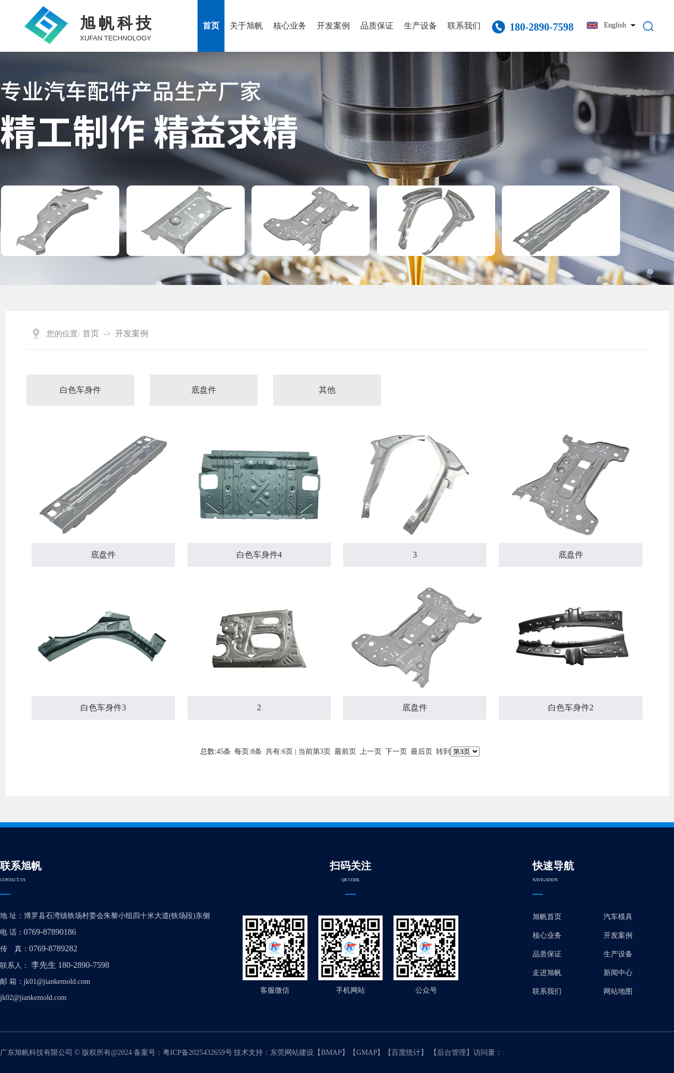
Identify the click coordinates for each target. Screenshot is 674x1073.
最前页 (345, 751)
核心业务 (289, 25)
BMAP (331, 1052)
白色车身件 (80, 389)
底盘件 (203, 389)
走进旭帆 (546, 973)
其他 (327, 389)
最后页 (421, 751)
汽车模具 (618, 917)
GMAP (366, 1052)
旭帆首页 (546, 917)
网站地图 (618, 991)
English (615, 25)
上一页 (371, 751)
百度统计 (405, 1052)
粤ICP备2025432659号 (197, 1052)
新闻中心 (618, 973)
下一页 (396, 751)
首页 (211, 25)
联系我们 (464, 25)
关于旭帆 (246, 25)
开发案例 (333, 25)
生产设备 (420, 25)
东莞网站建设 (292, 1052)
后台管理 (451, 1052)
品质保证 (377, 25)
